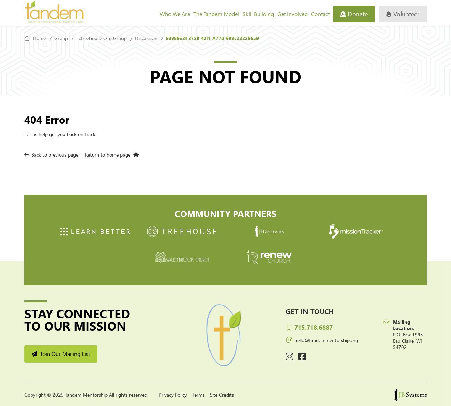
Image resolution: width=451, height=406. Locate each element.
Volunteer (402, 13)
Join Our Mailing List (61, 353)
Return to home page (112, 154)
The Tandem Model (216, 13)
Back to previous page (51, 154)
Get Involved (292, 13)
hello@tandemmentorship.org (322, 339)
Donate (354, 13)
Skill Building (258, 13)
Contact (320, 13)
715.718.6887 (309, 327)
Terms (198, 394)
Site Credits (222, 394)
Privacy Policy (173, 394)
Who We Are (175, 13)
